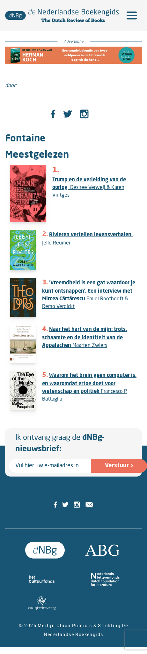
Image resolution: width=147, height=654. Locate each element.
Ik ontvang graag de (59, 443)
